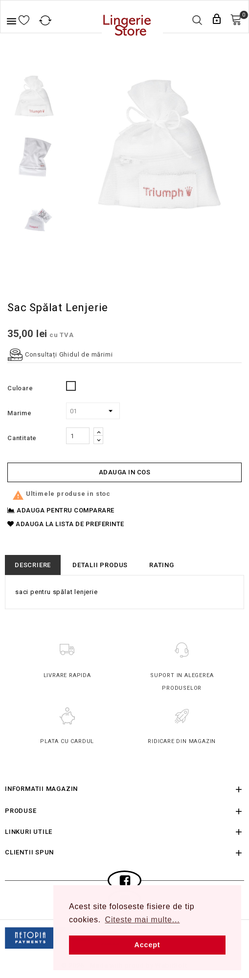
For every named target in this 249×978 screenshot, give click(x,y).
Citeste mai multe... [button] (142, 919)
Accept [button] (147, 945)
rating (161, 565)
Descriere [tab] (33, 565)
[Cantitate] (78, 435)
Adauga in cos (125, 472)
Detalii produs (100, 565)
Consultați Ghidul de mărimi (60, 354)
